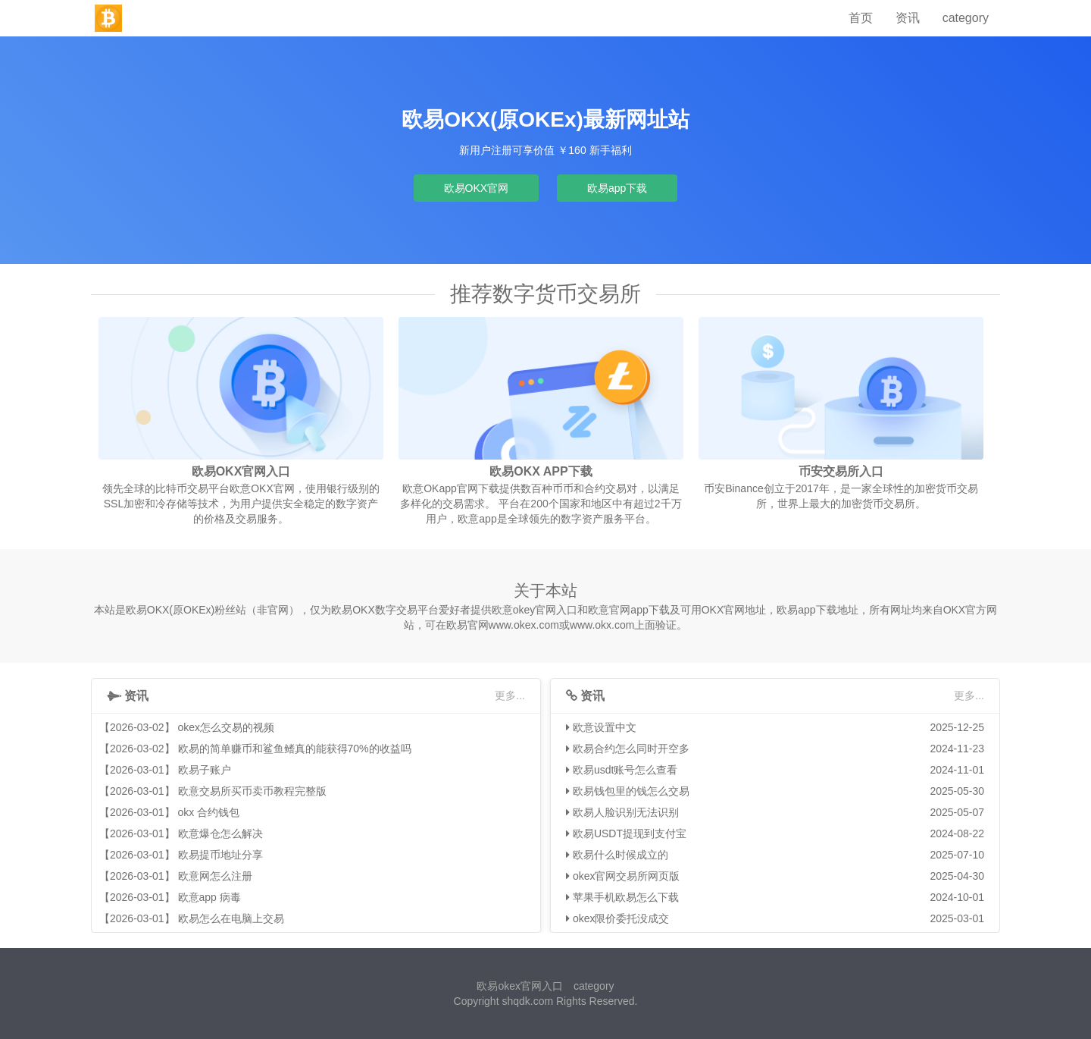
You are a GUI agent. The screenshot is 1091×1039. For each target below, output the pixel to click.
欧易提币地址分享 (220, 855)
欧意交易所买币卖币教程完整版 (252, 791)
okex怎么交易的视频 (226, 727)
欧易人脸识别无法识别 (626, 812)
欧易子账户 (204, 770)
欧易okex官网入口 (520, 986)
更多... (510, 695)
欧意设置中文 (604, 727)
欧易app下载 (617, 188)
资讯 (908, 17)
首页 (861, 17)
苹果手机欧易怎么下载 (626, 897)
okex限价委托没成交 (621, 918)
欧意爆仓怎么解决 (220, 833)
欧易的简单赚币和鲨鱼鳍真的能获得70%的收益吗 (294, 748)
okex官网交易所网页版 (626, 876)
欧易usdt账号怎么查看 (625, 770)
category (966, 17)
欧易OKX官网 (476, 188)
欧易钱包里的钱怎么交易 (631, 791)
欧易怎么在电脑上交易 (231, 918)
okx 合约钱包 (209, 812)
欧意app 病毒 (209, 897)
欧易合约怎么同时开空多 (631, 748)
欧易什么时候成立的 (620, 855)
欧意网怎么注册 (215, 876)
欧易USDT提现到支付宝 (629, 833)
